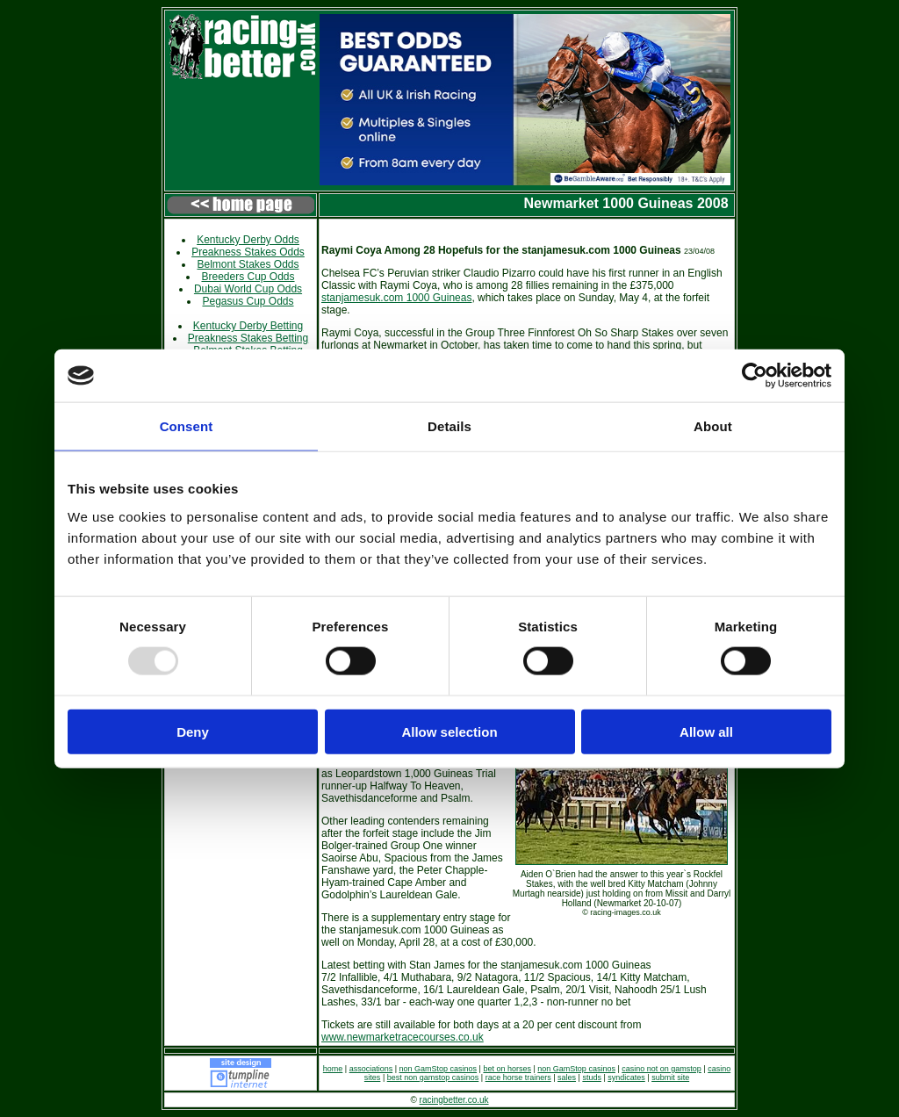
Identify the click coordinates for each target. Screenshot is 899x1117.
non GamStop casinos (438, 1068)
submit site (670, 1077)
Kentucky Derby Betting (248, 326)
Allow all (706, 731)
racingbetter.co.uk (454, 1100)
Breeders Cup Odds (247, 276)
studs (591, 1077)
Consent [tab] (186, 426)
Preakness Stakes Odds (248, 252)
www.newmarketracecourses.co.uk (402, 1037)
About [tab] (713, 426)
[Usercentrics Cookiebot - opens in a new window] (754, 376)
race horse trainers (518, 1077)
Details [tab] (449, 426)
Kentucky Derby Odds (248, 240)
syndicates (626, 1077)
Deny (192, 731)
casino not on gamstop (661, 1068)
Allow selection (449, 731)
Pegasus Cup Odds (247, 301)
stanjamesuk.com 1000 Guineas (396, 298)
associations (371, 1068)
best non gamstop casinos (433, 1077)
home (333, 1068)
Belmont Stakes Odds (247, 264)
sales (566, 1077)
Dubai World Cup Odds (248, 289)
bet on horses (507, 1068)
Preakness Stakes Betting (248, 338)
